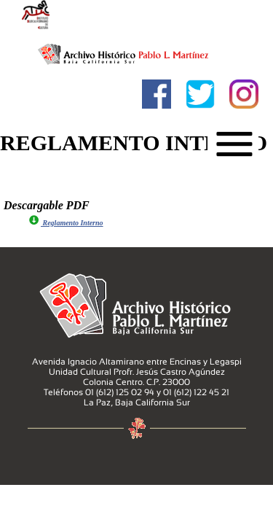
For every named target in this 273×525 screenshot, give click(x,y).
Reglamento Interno (65, 223)
